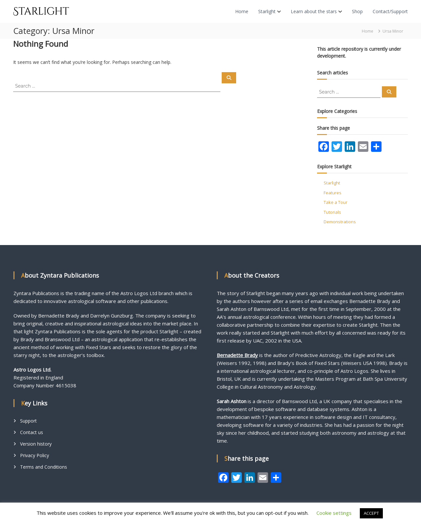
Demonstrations (340, 222)
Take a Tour (335, 202)
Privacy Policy (34, 455)
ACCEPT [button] (371, 513)
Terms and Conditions (43, 467)
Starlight (267, 11)
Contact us (31, 432)
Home (241, 11)
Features (332, 193)
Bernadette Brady (237, 355)
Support (28, 421)
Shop (357, 11)
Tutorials (332, 212)
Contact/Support (390, 11)
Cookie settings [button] (334, 513)
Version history (36, 444)
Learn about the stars (314, 11)
